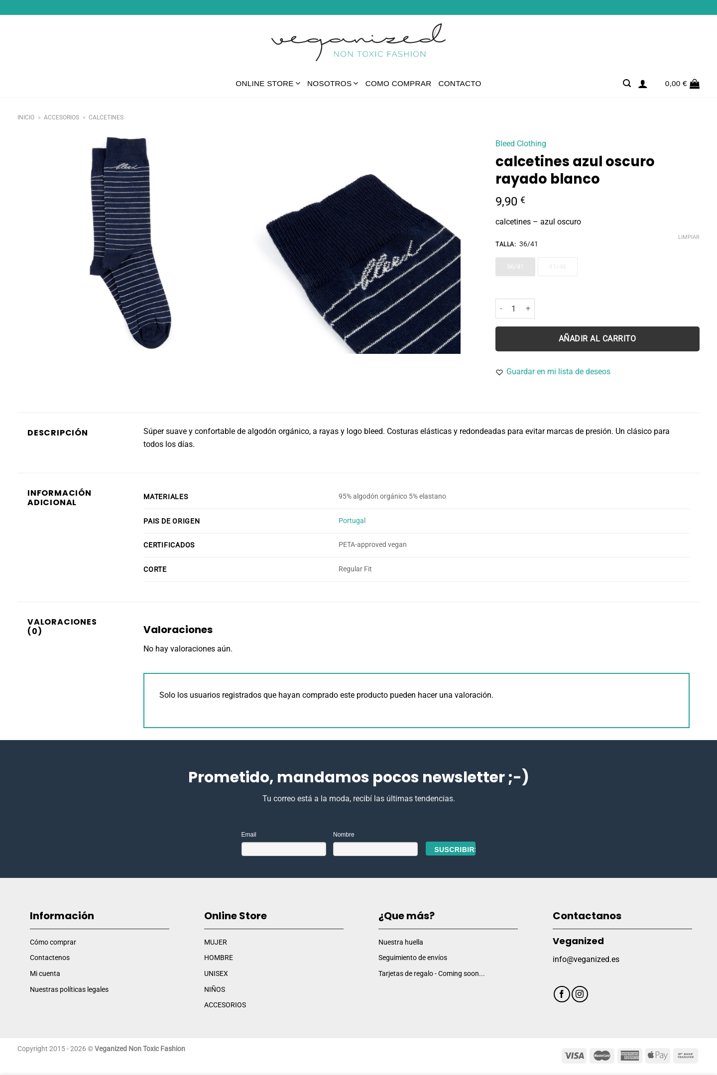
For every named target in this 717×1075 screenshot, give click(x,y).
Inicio (25, 117)
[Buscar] (627, 83)
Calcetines (106, 117)
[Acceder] (643, 84)
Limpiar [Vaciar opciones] (689, 237)
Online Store (268, 83)
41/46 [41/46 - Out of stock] (557, 266)
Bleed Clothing (520, 143)
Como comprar (398, 83)
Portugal (352, 521)
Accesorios (61, 117)
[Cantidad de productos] (514, 309)
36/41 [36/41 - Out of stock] (515, 266)
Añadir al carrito (597, 338)
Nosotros (332, 83)
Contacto (459, 83)
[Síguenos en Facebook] (562, 994)
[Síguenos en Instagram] (580, 994)
